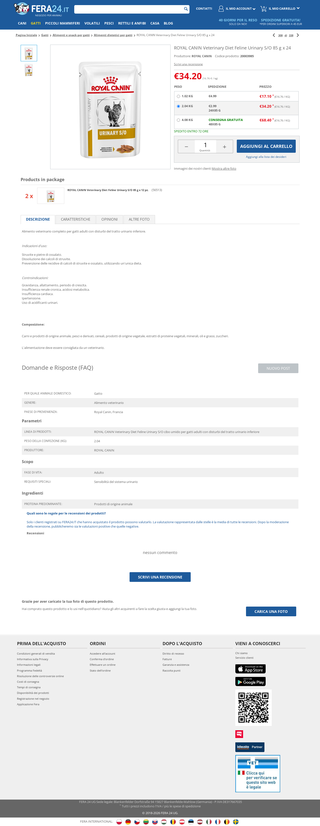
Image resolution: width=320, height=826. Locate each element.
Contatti (204, 8)
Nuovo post (278, 368)
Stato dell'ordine (100, 670)
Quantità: (205, 150)
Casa (154, 23)
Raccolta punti (172, 670)
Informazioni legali (29, 664)
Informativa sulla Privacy (32, 659)
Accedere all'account (102, 653)
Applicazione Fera (28, 704)
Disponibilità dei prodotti (33, 693)
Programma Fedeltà (29, 670)
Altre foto (139, 219)
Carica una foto (271, 611)
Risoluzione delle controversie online (40, 676)
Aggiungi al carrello (266, 146)
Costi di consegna (28, 681)
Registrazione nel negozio (33, 698)
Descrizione (38, 219)
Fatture (167, 659)
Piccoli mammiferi (62, 23)
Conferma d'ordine (102, 659)
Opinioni (109, 219)
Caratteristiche (75, 219)
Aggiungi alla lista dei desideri (266, 157)
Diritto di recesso (173, 653)
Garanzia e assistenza (176, 664)
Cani (22, 23)
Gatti (36, 23)
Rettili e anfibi (132, 23)
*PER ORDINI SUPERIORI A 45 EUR (281, 24)
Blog (168, 23)
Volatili (92, 23)
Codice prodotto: (227, 56)
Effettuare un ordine (102, 664)
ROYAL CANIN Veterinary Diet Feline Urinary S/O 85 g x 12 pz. (108, 190)
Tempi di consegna (29, 687)
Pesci (109, 23)
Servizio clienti (244, 657)
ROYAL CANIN (202, 56)
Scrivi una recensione (188, 64)
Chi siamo (241, 653)
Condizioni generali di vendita (36, 653)
